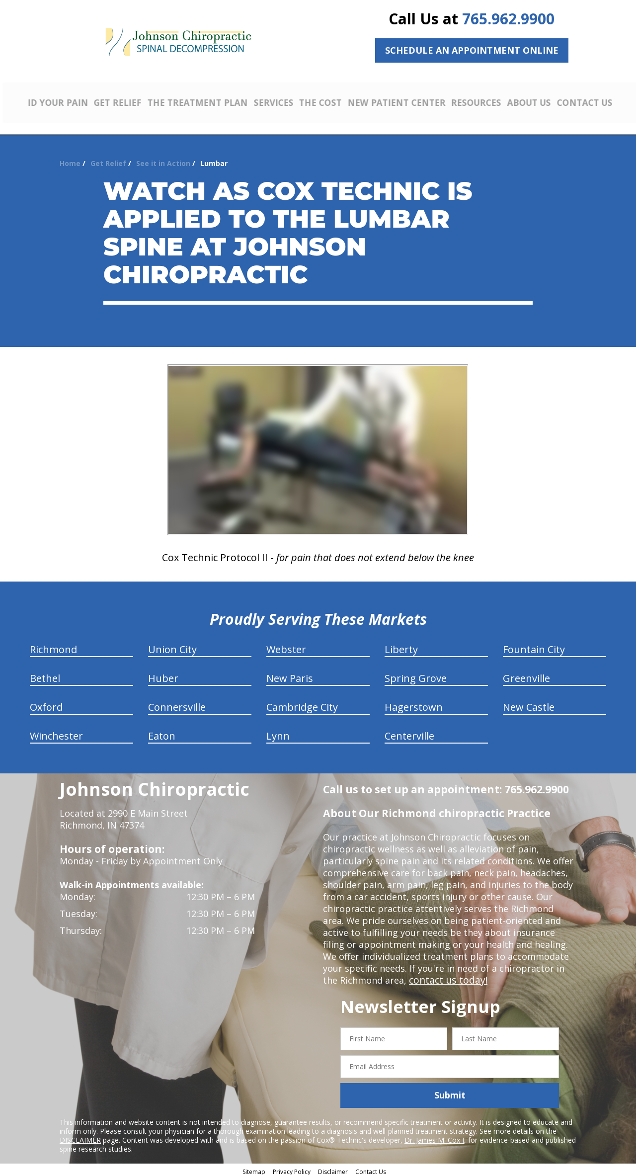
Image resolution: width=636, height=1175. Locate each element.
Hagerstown (414, 703)
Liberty (401, 646)
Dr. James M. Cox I (434, 1136)
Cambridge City (302, 703)
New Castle (529, 703)
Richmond (53, 646)
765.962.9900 (508, 18)
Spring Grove (416, 674)
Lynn (278, 732)
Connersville (177, 703)
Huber (163, 674)
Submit (450, 1091)
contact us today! (446, 977)
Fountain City (534, 646)
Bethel (45, 674)
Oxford (46, 703)
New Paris (289, 674)
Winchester (56, 732)
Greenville (526, 674)
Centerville (409, 732)
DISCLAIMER (80, 1136)
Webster (286, 646)
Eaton (161, 732)
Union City (172, 646)
